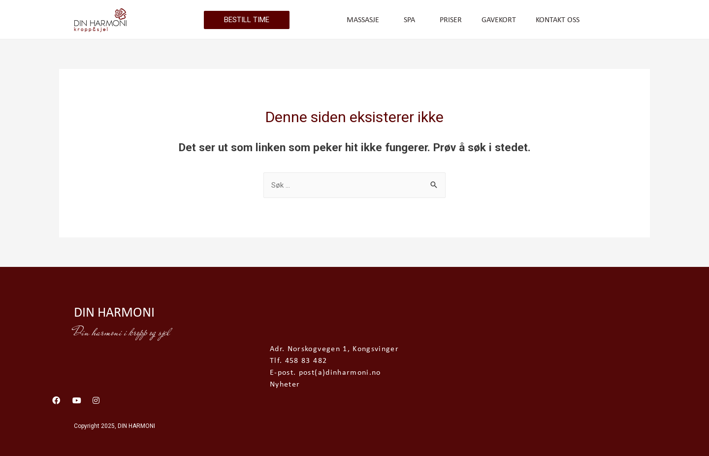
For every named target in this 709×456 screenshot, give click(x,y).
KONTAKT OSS (558, 20)
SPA (412, 20)
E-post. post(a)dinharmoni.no (325, 373)
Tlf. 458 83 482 (298, 361)
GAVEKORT (499, 20)
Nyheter (285, 385)
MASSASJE (365, 20)
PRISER (451, 20)
